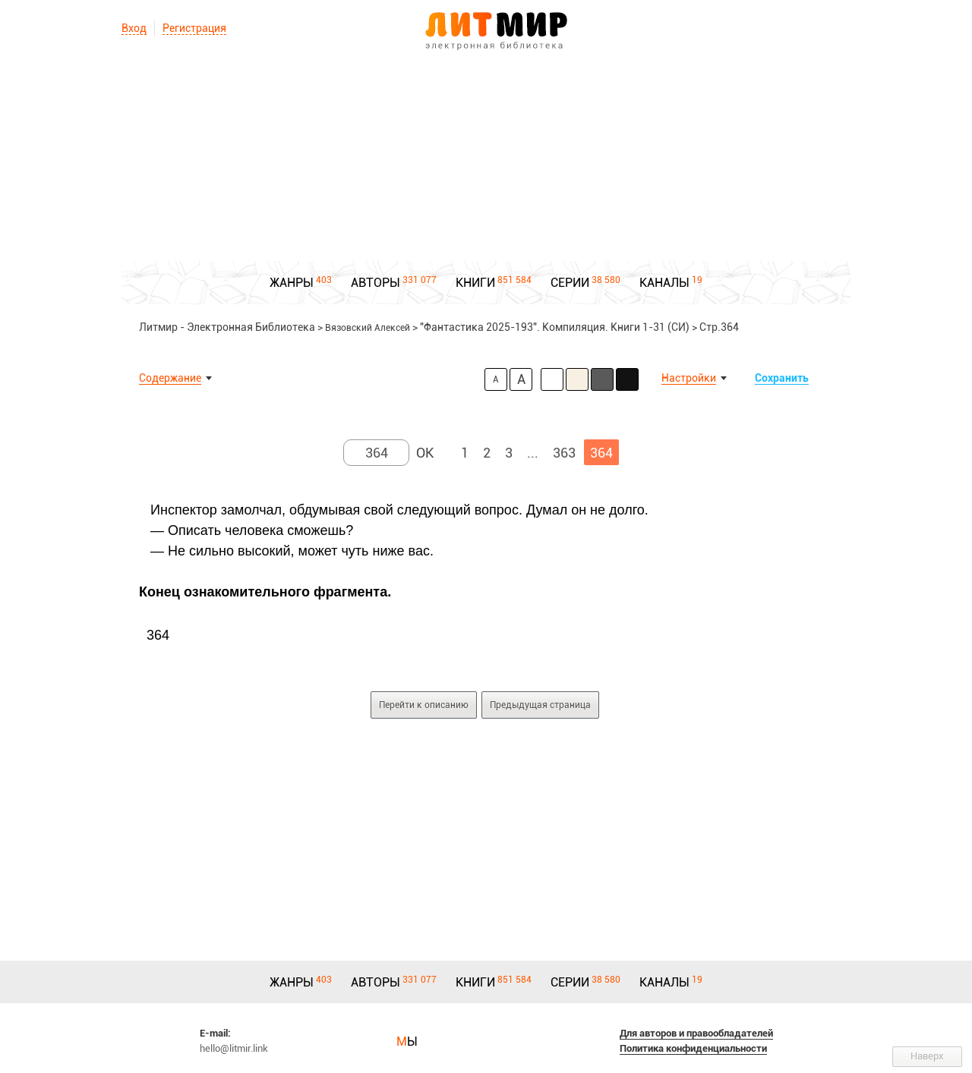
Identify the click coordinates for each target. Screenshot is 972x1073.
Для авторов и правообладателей (696, 1033)
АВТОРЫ (375, 282)
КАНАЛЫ (664, 282)
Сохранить (782, 378)
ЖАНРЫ (292, 282)
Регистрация (194, 28)
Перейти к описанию (424, 705)
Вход (134, 28)
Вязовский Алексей (367, 328)
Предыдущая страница (540, 705)
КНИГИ (475, 282)
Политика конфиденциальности (693, 1048)
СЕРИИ (570, 282)
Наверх (927, 1056)
